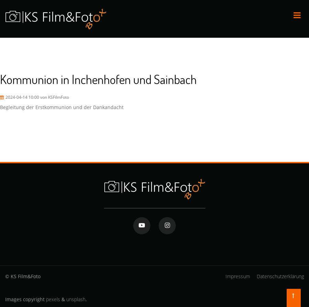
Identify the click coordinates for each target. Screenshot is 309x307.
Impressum (238, 276)
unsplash (75, 299)
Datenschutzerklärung (280, 276)
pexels (53, 299)
